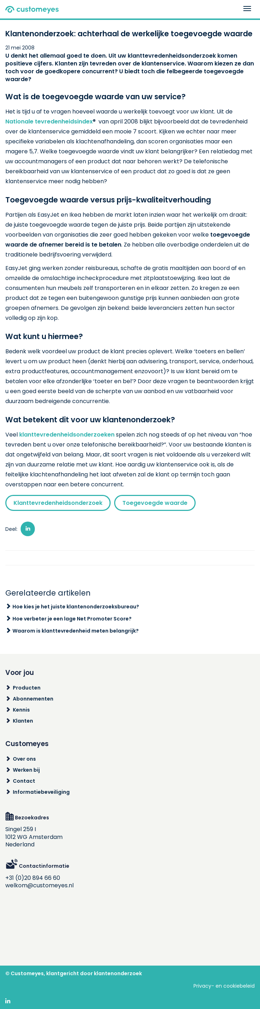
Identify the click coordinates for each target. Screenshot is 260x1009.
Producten (27, 687)
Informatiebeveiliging (41, 792)
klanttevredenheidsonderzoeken (67, 434)
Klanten (23, 720)
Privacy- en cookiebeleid (224, 985)
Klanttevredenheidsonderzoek (58, 503)
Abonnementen (33, 698)
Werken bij (26, 769)
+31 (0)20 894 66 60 (32, 878)
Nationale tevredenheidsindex (49, 121)
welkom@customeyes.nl (39, 885)
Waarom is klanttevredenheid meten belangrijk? (75, 631)
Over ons (24, 758)
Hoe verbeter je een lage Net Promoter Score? (72, 619)
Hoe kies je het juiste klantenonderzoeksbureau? (75, 606)
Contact (24, 781)
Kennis (21, 709)
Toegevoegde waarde (154, 503)
